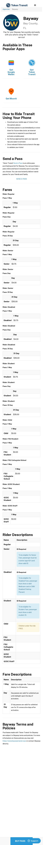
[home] (17, 5)
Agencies (6, 9)
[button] (35, 5)
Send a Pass (17, 163)
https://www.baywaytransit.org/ (14, 741)
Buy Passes (21, 841)
